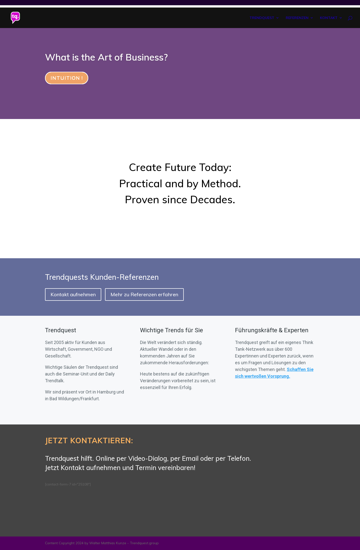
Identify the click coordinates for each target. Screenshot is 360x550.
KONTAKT (329, 18)
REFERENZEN (297, 18)
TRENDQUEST (262, 18)
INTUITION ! (66, 78)
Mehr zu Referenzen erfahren (144, 294)
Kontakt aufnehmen (73, 294)
